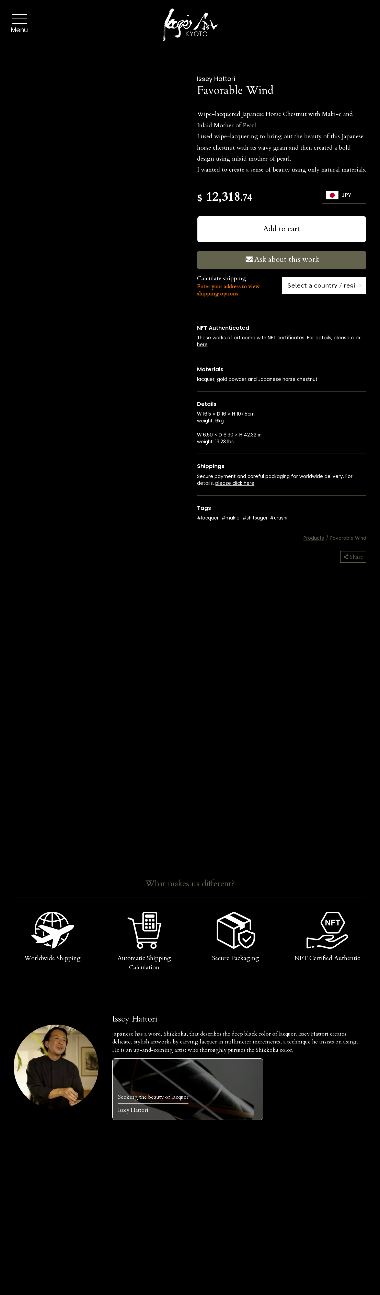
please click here (234, 483)
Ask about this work (281, 260)
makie (233, 518)
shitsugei (256, 518)
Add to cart (281, 229)
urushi (280, 518)
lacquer (210, 518)
